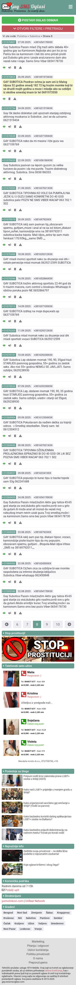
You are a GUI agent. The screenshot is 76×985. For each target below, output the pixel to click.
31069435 (9, 497)
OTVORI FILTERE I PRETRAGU (38, 28)
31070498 (9, 254)
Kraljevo (19, 923)
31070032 (9, 386)
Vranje (38, 928)
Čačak (7, 923)
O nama (38, 958)
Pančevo (45, 918)
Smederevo (57, 923)
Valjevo (42, 923)
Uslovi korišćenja (38, 950)
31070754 (9, 108)
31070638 (9, 136)
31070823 (9, 77)
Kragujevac (63, 912)
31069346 (9, 591)
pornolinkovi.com (12, 901)
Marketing (38, 941)
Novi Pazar (10, 928)
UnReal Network (35, 901)
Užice (31, 923)
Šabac (49, 912)
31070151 (9, 354)
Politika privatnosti (38, 954)
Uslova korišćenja (53, 970)
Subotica (35, 36)
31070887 (9, 42)
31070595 (9, 188)
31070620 (9, 160)
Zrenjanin (36, 912)
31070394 (9, 278)
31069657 (9, 473)
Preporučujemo (38, 962)
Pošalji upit (12, 890)
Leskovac (25, 928)
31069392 (9, 563)
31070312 (9, 306)
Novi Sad (22, 912)
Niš (20, 918)
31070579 (9, 219)
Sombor (58, 918)
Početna (22, 36)
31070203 (9, 330)
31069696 (9, 445)
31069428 (9, 532)
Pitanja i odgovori (38, 945)
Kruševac (9, 918)
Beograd (8, 912)
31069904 (9, 417)
